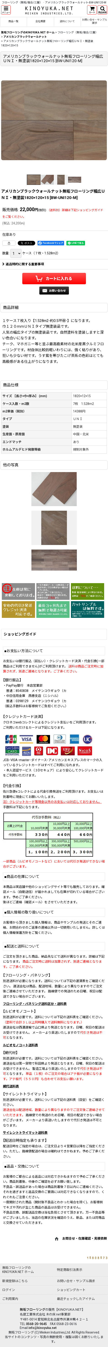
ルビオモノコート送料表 (20, 1045)
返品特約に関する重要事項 (23, 264)
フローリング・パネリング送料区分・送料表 (35, 1004)
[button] (6, 10)
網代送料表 (11, 1086)
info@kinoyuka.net (42, 1328)
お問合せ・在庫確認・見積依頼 (84, 1238)
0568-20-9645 (36, 1324)
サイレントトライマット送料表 (25, 1132)
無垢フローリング (32, 1309)
